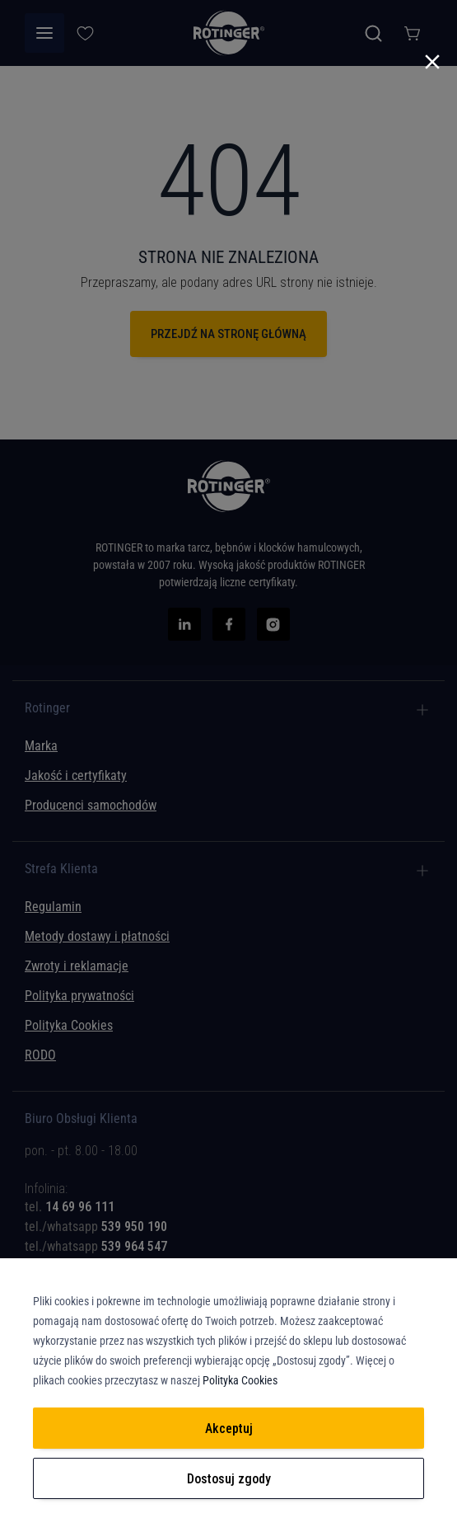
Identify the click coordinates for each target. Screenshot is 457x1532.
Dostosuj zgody (229, 1479)
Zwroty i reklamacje (76, 966)
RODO (40, 1055)
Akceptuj (229, 1428)
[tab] (228, 1194)
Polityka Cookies (69, 1025)
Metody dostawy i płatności (97, 936)
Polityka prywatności (79, 995)
